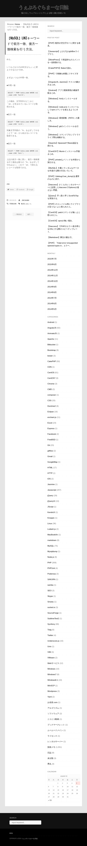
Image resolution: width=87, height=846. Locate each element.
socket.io (51, 607)
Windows (51, 669)
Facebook (51, 434)
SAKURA (51, 579)
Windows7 (51, 674)
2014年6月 (52, 303)
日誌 (49, 753)
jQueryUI (51, 501)
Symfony (51, 624)
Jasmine (51, 484)
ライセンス (52, 736)
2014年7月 (52, 298)
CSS (49, 400)
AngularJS (51, 328)
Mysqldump (52, 551)
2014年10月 (52, 281)
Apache (50, 339)
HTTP (49, 473)
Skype (50, 596)
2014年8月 (52, 292)
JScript (50, 507)
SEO (49, 591)
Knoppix (50, 518)
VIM (49, 652)
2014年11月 (52, 276)
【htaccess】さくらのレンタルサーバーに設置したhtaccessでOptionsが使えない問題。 (63, 187)
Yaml (49, 697)
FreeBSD (51, 440)
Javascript (51, 490)
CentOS (50, 372)
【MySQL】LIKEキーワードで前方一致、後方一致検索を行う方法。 (23, 43)
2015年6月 (52, 264)
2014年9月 (52, 287)
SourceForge (53, 613)
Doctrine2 (51, 406)
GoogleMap (52, 462)
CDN (49, 367)
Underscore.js (53, 641)
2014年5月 (52, 309)
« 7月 (50, 800)
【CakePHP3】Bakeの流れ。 (60, 68)
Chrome (50, 384)
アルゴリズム (53, 708)
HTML (50, 468)
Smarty (50, 602)
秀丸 (49, 764)
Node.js (50, 557)
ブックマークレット (56, 725)
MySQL (23, 204)
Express (50, 428)
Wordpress (52, 691)
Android (50, 322)
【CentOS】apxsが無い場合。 (60, 221)
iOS (49, 479)
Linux (49, 523)
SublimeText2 (53, 618)
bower (50, 356)
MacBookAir (52, 535)
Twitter (50, 635)
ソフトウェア (53, 714)
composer (51, 395)
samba (50, 585)
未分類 (50, 758)
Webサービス (53, 663)
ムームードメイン (55, 730)
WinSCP (51, 686)
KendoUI (51, 512)
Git (48, 445)
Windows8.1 (52, 680)
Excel (49, 423)
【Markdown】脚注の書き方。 (60, 237)
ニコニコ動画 (53, 719)
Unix (49, 646)
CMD (49, 389)
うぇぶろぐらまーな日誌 (43, 7)
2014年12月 (52, 270)
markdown (51, 540)
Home (17, 24)
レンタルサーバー (55, 741)
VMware (50, 658)
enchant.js (51, 417)
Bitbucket (51, 345)
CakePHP (51, 361)
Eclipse (50, 412)
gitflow (50, 451)
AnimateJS (52, 333)
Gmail (49, 456)
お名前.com (52, 702)
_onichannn (25, 200)
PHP (49, 563)
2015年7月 (52, 259)
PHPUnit (51, 568)
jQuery (50, 495)
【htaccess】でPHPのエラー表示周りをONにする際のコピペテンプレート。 (63, 229)
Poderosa (51, 574)
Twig (49, 630)
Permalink (13, 204)
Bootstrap (51, 350)
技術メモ (28, 204)
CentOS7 (51, 378)
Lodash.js (51, 529)
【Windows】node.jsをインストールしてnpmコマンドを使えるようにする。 (63, 110)
